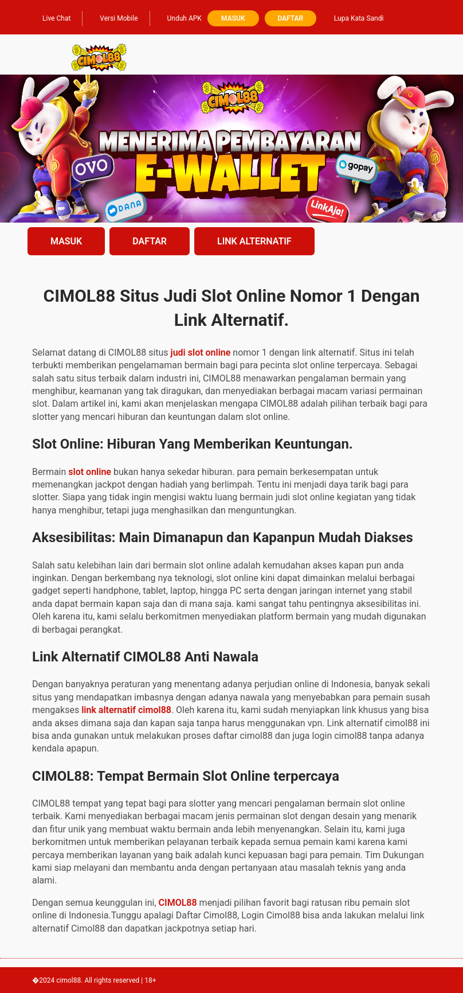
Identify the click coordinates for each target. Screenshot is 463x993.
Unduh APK (179, 17)
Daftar (290, 18)
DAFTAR (149, 241)
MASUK (66, 241)
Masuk (233, 18)
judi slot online (201, 352)
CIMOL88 (178, 902)
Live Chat (50, 17)
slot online (89, 471)
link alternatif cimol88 (126, 709)
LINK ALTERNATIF (254, 241)
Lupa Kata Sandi (359, 18)
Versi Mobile (113, 17)
